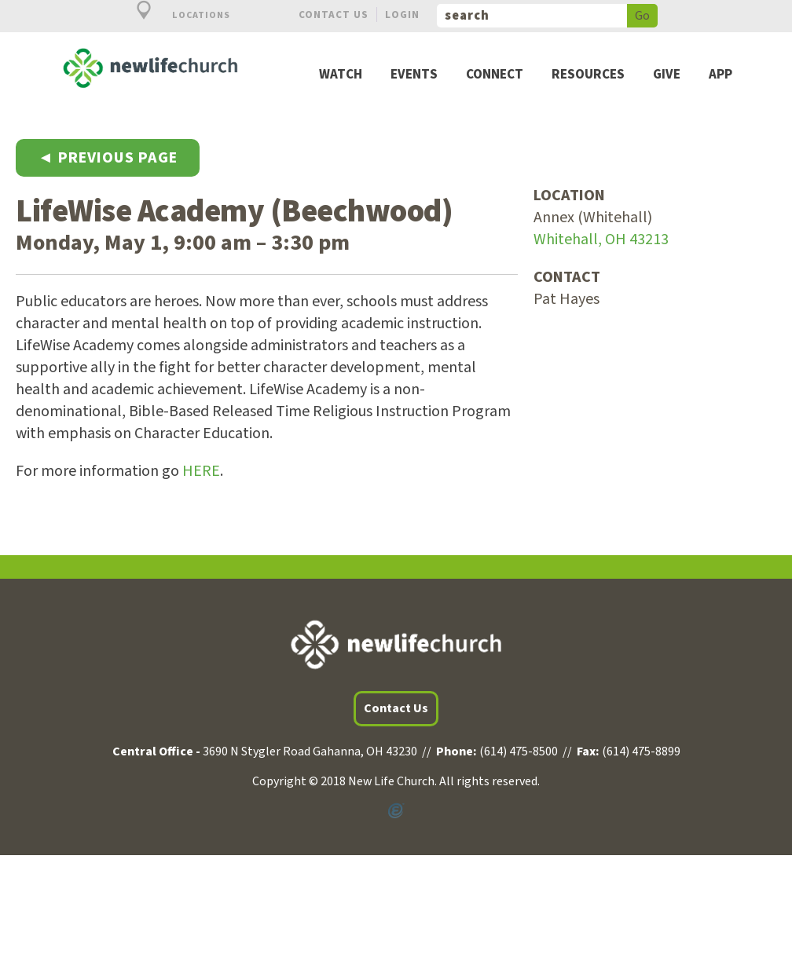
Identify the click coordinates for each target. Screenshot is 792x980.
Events (414, 75)
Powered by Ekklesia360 (396, 811)
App (720, 75)
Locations (174, 15)
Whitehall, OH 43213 (601, 239)
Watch (340, 75)
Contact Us (333, 14)
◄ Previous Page (108, 158)
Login (402, 14)
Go (642, 15)
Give (666, 75)
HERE (201, 471)
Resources (588, 75)
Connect (494, 75)
